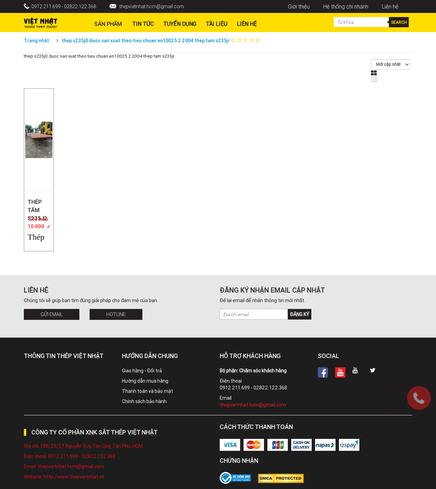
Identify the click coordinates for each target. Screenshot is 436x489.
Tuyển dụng (179, 23)
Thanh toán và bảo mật (147, 391)
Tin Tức (143, 23)
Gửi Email (52, 314)
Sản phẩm (108, 23)
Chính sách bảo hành (144, 401)
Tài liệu (216, 23)
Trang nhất (36, 41)
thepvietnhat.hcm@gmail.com (152, 6)
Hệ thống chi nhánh (345, 6)
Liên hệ (390, 6)
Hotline (116, 314)
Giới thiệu (299, 6)
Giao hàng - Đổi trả (142, 371)
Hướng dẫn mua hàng (145, 381)
